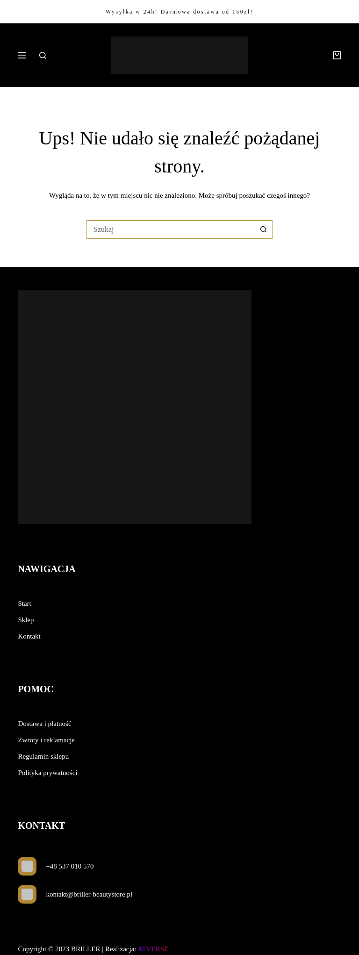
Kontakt (29, 636)
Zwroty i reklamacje (46, 740)
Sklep (26, 620)
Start (24, 603)
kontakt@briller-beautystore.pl (89, 894)
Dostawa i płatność (44, 723)
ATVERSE (152, 949)
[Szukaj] (42, 55)
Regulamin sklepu (43, 756)
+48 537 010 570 (69, 866)
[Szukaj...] (170, 229)
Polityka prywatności (47, 772)
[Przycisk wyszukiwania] (263, 229)
